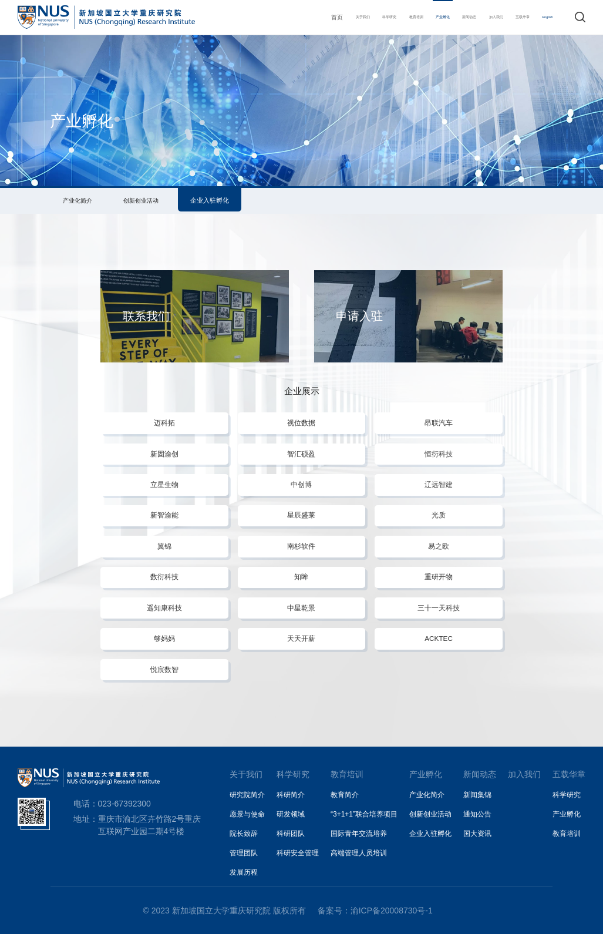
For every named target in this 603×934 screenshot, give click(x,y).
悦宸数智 (164, 669)
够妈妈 (164, 638)
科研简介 (291, 795)
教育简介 (345, 795)
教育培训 (366, 17)
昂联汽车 (439, 422)
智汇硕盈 (301, 454)
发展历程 (244, 872)
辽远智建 (439, 484)
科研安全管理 (298, 853)
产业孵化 (402, 17)
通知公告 (477, 814)
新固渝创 (164, 454)
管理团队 (244, 853)
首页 (264, 17)
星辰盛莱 (301, 515)
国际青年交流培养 (359, 833)
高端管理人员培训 (359, 853)
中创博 (301, 484)
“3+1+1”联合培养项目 (364, 814)
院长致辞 (244, 833)
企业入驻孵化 (209, 200)
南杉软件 (301, 546)
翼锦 (164, 546)
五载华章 (510, 17)
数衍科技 (164, 576)
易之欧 (438, 546)
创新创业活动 (141, 200)
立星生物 (164, 484)
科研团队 (291, 833)
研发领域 (291, 814)
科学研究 (330, 17)
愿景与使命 (247, 814)
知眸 (301, 576)
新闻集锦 (477, 795)
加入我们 (474, 17)
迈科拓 (164, 422)
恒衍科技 (439, 454)
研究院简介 (247, 795)
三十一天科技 (438, 608)
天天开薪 (301, 638)
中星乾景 (301, 608)
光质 (439, 515)
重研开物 (439, 576)
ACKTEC (439, 638)
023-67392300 (124, 803)
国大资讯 (477, 833)
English (543, 17)
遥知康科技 (164, 608)
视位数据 (301, 422)
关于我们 (293, 17)
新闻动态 (438, 17)
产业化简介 (77, 200)
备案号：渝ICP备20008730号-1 (375, 910)
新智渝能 (164, 515)
